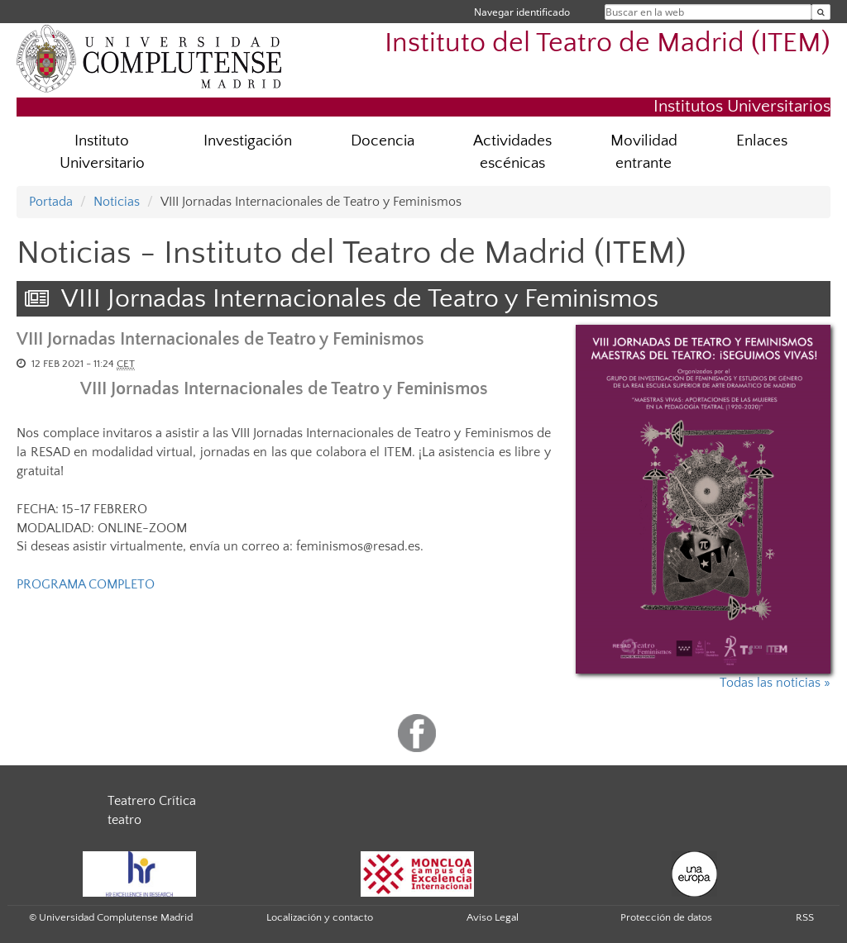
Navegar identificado (522, 12)
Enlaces (761, 141)
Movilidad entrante (643, 152)
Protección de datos (666, 917)
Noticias (116, 201)
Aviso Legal (493, 917)
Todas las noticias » (775, 682)
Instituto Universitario (102, 152)
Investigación (247, 141)
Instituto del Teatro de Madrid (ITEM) (607, 43)
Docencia (382, 141)
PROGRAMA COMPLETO (86, 584)
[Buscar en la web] (820, 12)
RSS (805, 917)
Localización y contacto (319, 917)
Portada (51, 201)
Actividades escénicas (512, 152)
